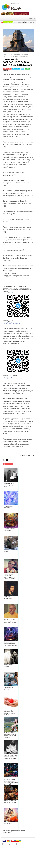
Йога (22, 68)
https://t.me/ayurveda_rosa (12, 378)
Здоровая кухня (8, 22)
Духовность (17, 54)
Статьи (10, 54)
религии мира (9, 464)
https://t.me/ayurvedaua (11, 323)
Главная (5, 54)
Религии (27, 68)
